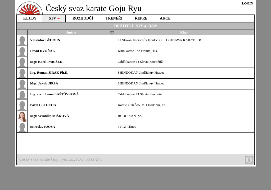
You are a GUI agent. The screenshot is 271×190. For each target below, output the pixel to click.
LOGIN (247, 3)
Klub (184, 32)
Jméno (90, 32)
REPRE (141, 18)
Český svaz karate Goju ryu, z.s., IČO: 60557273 (136, 160)
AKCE (165, 18)
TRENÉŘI (114, 18)
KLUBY (30, 18)
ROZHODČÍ (83, 18)
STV (54, 18)
